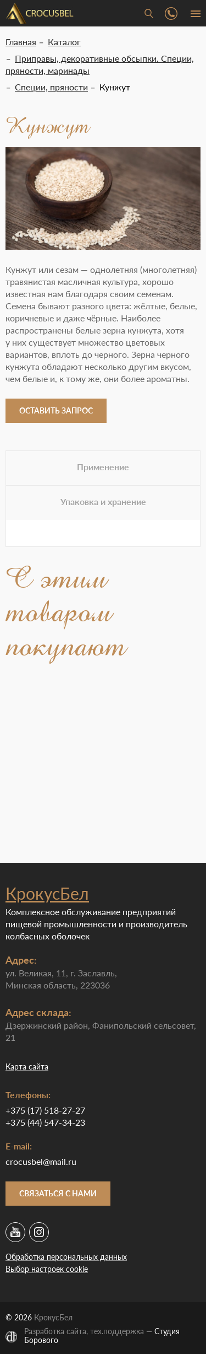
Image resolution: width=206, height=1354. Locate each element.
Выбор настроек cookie (46, 1269)
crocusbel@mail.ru (40, 1161)
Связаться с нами (58, 1193)
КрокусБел (47, 893)
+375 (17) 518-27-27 (45, 1110)
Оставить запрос (56, 410)
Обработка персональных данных (66, 1256)
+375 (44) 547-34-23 (45, 1122)
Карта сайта (26, 1066)
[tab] (103, 468)
